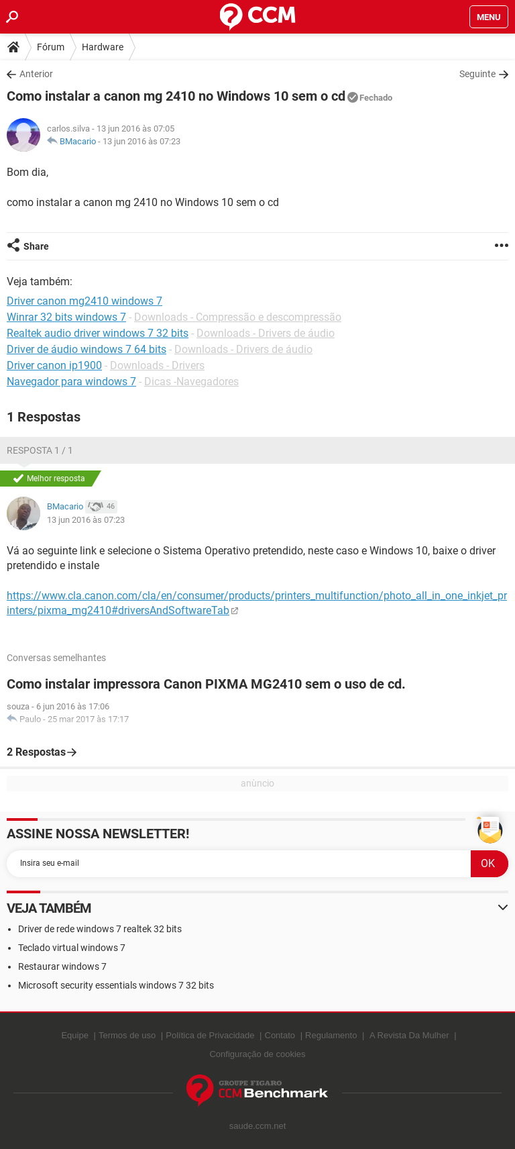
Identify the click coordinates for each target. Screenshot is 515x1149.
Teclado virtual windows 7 (71, 947)
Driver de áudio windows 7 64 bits (86, 349)
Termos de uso (127, 1035)
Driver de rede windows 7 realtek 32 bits (100, 928)
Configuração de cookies (257, 1054)
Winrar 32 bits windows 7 (66, 317)
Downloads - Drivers (157, 365)
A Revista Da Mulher (409, 1035)
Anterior (36, 73)
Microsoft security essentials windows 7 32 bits (116, 985)
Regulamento (331, 1035)
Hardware (102, 47)
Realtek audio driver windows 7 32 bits (97, 333)
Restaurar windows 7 (62, 966)
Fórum (50, 47)
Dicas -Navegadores (191, 381)
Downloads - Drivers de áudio (265, 333)
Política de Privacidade (210, 1035)
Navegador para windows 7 (71, 381)
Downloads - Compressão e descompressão (237, 317)
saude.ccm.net (257, 1126)
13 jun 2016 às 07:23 (141, 141)
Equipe (74, 1035)
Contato (280, 1035)
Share (36, 246)
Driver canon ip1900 (54, 365)
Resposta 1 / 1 (40, 450)
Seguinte (477, 73)
